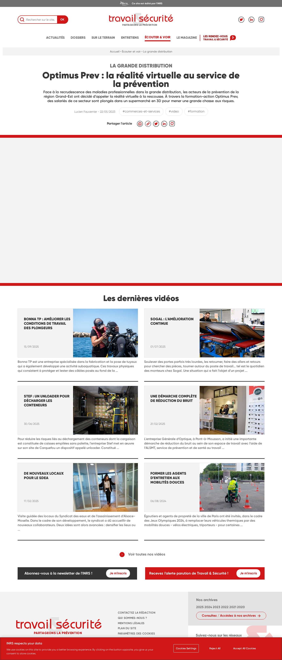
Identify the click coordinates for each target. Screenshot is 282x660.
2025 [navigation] (200, 607)
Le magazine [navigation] (187, 38)
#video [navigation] (174, 111)
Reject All (214, 648)
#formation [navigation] (196, 111)
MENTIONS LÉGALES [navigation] (131, 623)
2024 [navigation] (208, 607)
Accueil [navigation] (114, 51)
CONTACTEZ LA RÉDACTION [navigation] (136, 612)
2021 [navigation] (232, 607)
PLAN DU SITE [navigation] (127, 628)
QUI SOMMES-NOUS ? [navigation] (132, 618)
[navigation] (141, 3)
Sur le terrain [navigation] (103, 38)
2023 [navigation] (216, 607)
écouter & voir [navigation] (157, 37)
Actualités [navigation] (55, 38)
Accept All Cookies (244, 648)
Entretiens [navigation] (130, 38)
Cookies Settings (186, 648)
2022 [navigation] (225, 607)
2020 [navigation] (241, 607)
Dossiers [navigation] (78, 38)
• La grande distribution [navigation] (157, 51)
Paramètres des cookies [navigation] (136, 633)
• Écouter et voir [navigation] (130, 51)
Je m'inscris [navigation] (118, 573)
